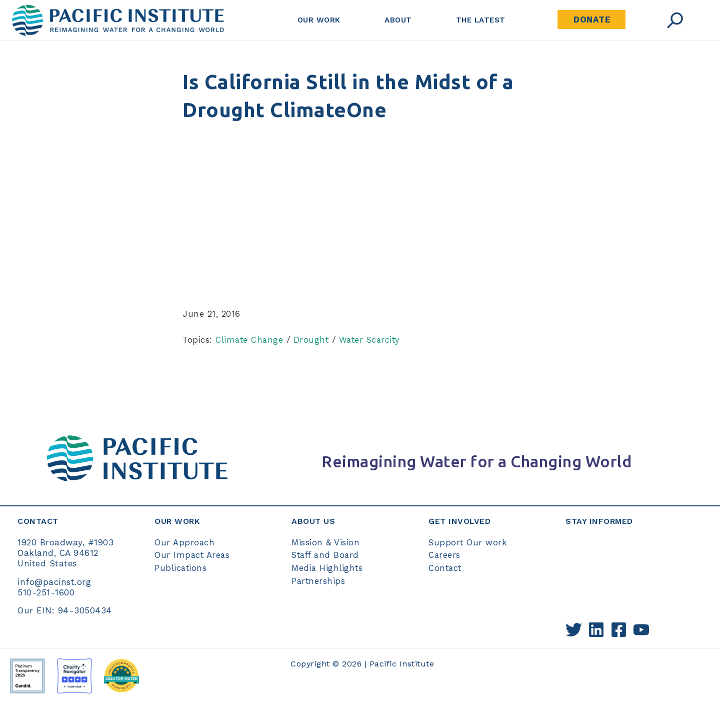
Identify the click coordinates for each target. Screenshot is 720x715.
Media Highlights (328, 567)
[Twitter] (574, 629)
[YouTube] (641, 629)
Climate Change (250, 340)
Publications (181, 567)
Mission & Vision (326, 542)
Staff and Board (327, 555)
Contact (445, 567)
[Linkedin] (596, 629)
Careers (444, 555)
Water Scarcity (372, 340)
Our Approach (184, 542)
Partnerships (319, 580)
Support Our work (468, 542)
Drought (313, 340)
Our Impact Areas (192, 555)
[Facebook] (618, 629)
